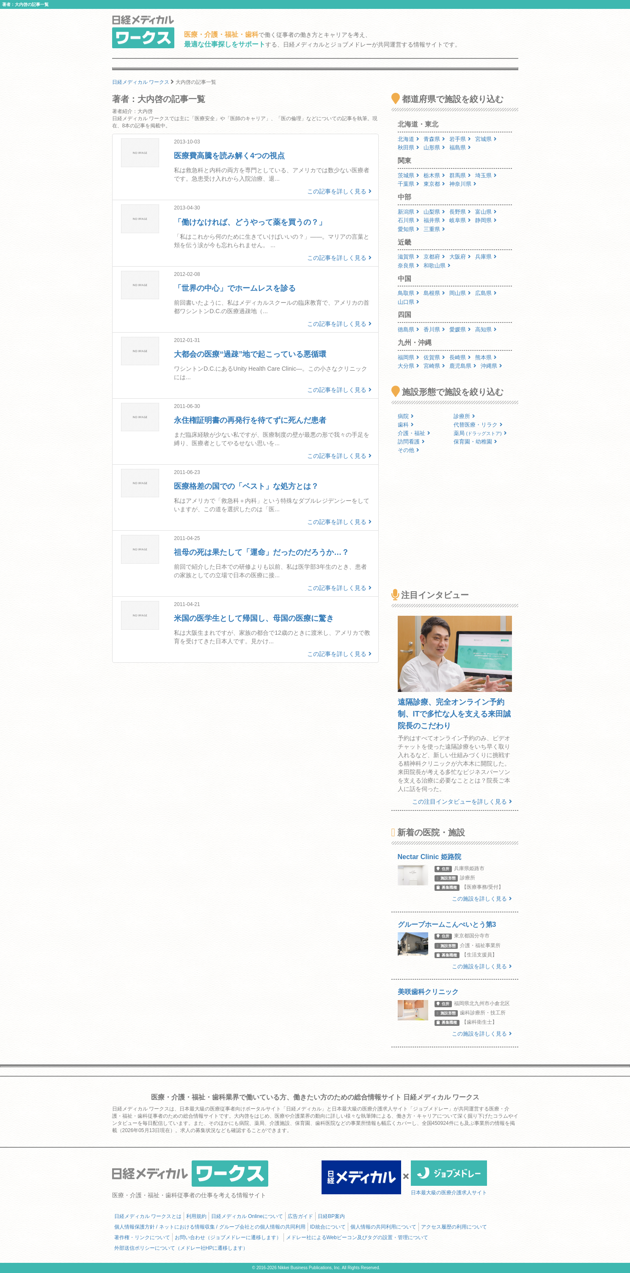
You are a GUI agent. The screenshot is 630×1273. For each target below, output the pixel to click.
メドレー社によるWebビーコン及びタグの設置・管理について (357, 1237)
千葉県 (408, 184)
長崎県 (460, 357)
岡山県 (460, 293)
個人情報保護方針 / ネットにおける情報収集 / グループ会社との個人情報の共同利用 (209, 1227)
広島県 (486, 293)
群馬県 (460, 175)
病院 (406, 416)
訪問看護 (411, 441)
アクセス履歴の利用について (454, 1227)
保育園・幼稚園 (475, 441)
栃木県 (434, 175)
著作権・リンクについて (142, 1237)
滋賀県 (408, 256)
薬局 (480, 433)
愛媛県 (460, 329)
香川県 (434, 329)
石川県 (408, 220)
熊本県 (486, 357)
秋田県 (408, 147)
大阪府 (460, 256)
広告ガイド (300, 1216)
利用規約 (196, 1216)
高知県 (486, 329)
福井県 (434, 220)
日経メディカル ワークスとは (148, 1216)
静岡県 (486, 220)
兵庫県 (486, 256)
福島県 (460, 147)
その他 (408, 450)
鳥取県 (408, 293)
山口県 (408, 302)
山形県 (434, 147)
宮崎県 (434, 366)
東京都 (434, 184)
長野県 (460, 212)
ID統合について (328, 1227)
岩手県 (460, 139)
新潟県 (408, 212)
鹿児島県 (462, 366)
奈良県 (408, 265)
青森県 (434, 139)
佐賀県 (434, 357)
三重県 (434, 229)
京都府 (434, 256)
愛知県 (408, 229)
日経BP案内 (331, 1216)
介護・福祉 (414, 433)
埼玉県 (486, 175)
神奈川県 (462, 184)
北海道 (408, 139)
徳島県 (408, 329)
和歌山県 (437, 265)
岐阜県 (460, 220)
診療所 (464, 416)
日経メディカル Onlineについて (247, 1216)
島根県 (434, 293)
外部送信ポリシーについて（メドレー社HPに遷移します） (181, 1248)
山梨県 (434, 212)
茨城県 (408, 175)
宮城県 (486, 139)
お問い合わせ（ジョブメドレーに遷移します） (228, 1237)
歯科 (406, 425)
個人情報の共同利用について (383, 1227)
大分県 (408, 366)
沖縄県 (491, 366)
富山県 (486, 212)
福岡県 (408, 357)
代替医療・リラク (478, 425)
